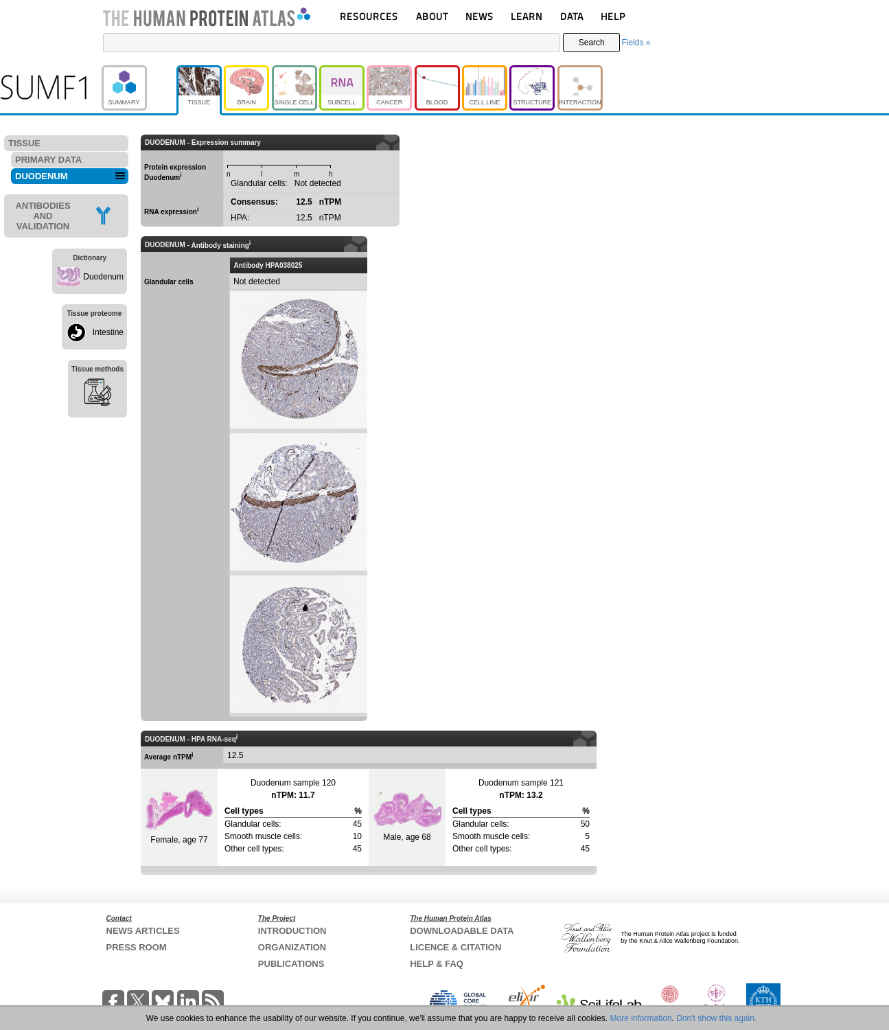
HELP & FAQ (436, 964)
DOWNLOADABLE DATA (461, 931)
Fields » (635, 42)
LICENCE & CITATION (455, 947)
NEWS (479, 16)
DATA (572, 16)
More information (641, 1018)
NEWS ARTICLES (143, 931)
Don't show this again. (716, 1018)
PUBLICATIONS (291, 964)
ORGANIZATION (292, 947)
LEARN (526, 16)
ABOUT (432, 16)
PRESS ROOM (136, 947)
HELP (613, 16)
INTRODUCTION (292, 931)
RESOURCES (369, 16)
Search (592, 42)
